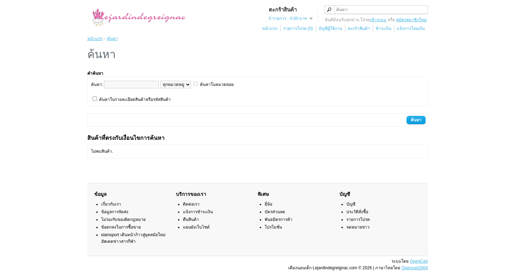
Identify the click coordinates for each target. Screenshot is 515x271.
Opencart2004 (414, 267)
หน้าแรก (269, 28)
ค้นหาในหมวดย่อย (217, 84)
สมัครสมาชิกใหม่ (411, 19)
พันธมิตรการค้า (278, 219)
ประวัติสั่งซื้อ (357, 211)
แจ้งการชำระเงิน (198, 211)
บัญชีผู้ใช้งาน (330, 28)
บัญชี (350, 204)
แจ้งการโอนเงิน (411, 28)
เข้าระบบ (378, 19)
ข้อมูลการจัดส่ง (114, 211)
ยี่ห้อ (268, 204)
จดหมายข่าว (358, 227)
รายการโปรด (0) (298, 28)
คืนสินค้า (191, 219)
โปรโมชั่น (273, 227)
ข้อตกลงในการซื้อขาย (121, 227)
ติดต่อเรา (191, 204)
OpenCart (419, 261)
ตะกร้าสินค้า (359, 28)
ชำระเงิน (383, 28)
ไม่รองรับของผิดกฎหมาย (123, 219)
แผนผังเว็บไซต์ (196, 227)
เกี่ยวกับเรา (111, 204)
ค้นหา (112, 38)
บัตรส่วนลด (275, 211)
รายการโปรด (358, 219)
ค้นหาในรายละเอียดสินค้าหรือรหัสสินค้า (135, 99)
